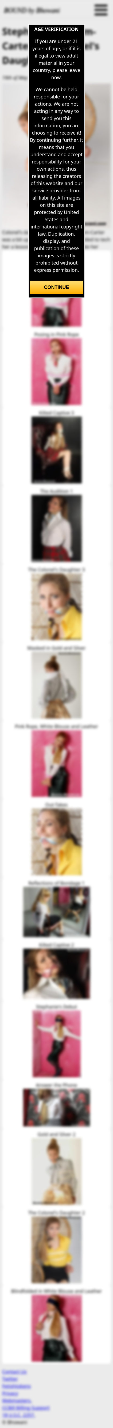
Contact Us (14, 1371)
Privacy (10, 1393)
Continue (56, 287)
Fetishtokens (16, 1386)
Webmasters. (17, 1400)
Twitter (10, 1379)
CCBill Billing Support (26, 1407)
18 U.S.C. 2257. (18, 1415)
